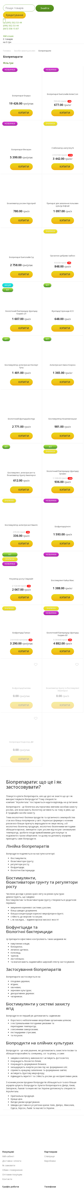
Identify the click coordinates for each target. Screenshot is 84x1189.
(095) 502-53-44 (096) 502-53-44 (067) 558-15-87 (12, 25)
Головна (7, 50)
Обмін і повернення (12, 1170)
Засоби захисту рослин (24, 50)
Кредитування (14, 15)
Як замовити (8, 1165)
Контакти (7, 1179)
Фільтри (8, 63)
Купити (23, 112)
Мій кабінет (8, 1156)
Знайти (44, 8)
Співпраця (49, 1156)
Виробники (50, 1160)
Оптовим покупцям (12, 1174)
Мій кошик (8, 36)
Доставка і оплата (11, 1160)
